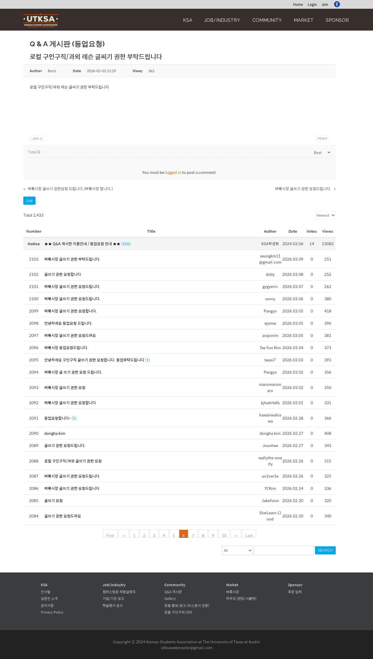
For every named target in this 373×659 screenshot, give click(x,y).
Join (324, 4)
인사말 (45, 591)
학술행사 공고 (113, 605)
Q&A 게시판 (173, 591)
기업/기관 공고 (113, 598)
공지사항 (47, 605)
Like (36, 139)
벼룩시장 (232, 591)
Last (247, 535)
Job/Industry (222, 20)
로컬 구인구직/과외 (178, 612)
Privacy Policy (52, 612)
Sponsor (337, 20)
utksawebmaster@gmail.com (186, 647)
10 (224, 535)
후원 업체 (295, 591)
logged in (173, 172)
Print (323, 139)
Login (312, 4)
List (29, 200)
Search (325, 550)
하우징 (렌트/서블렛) (241, 598)
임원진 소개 (49, 598)
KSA (187, 20)
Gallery (170, 598)
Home (298, 4)
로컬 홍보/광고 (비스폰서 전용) (186, 605)
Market (304, 20)
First (112, 535)
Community (267, 20)
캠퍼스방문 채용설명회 (119, 591)
